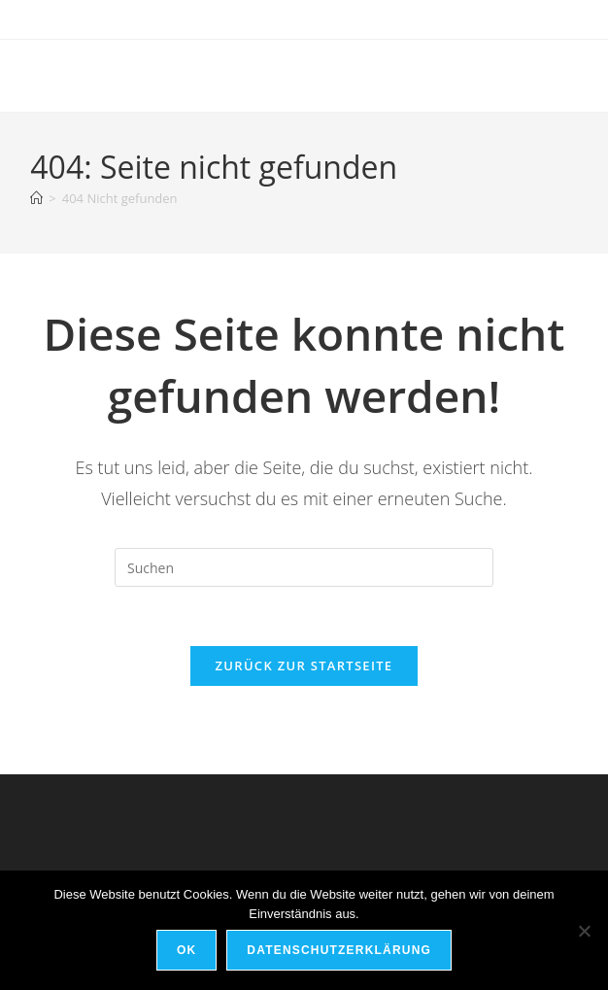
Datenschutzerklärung (339, 950)
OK (186, 950)
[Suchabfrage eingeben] (304, 567)
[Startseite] (36, 198)
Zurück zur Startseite (304, 665)
